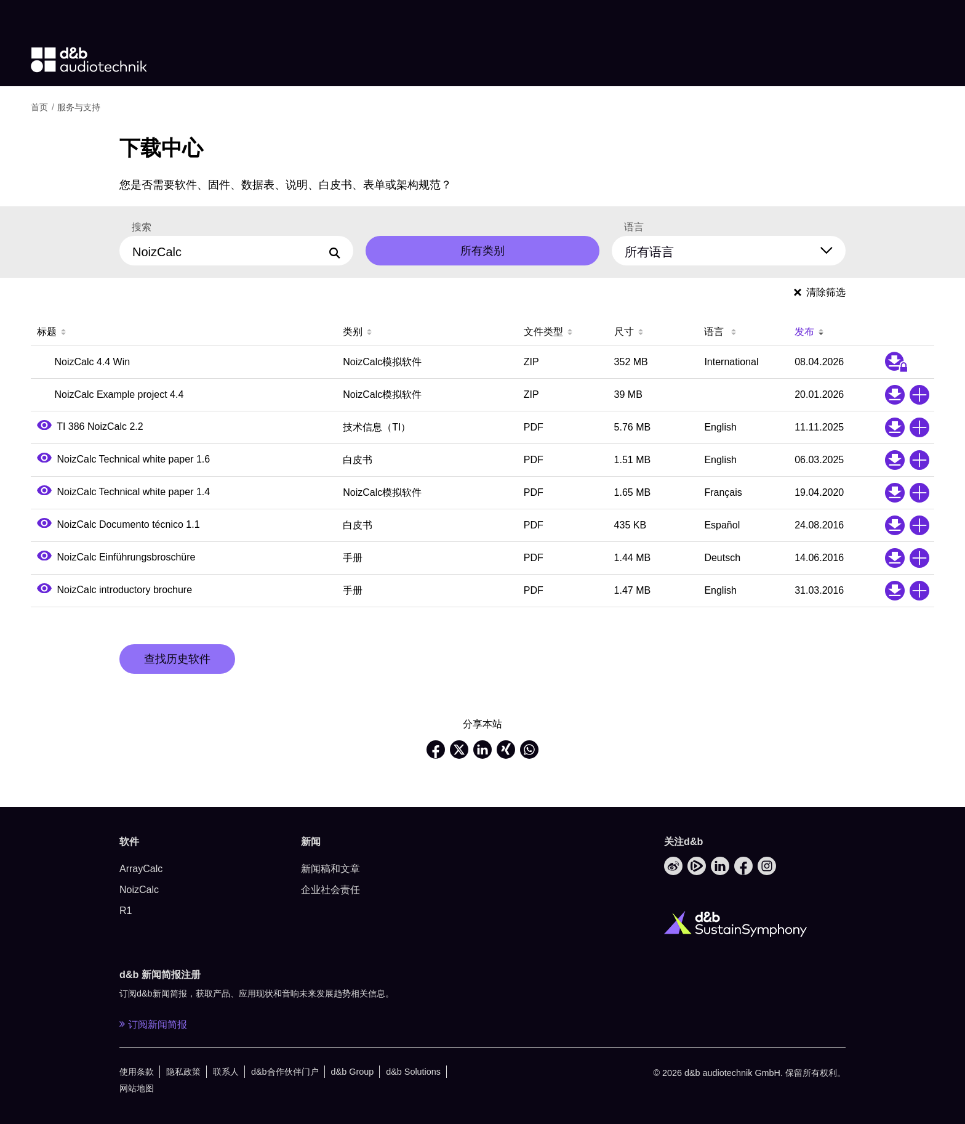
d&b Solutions (413, 1072)
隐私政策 (183, 1072)
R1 (125, 910)
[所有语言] (736, 249)
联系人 (226, 1072)
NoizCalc (139, 889)
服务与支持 (78, 107)
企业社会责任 (330, 889)
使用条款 (136, 1072)
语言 (634, 227)
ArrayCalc (140, 868)
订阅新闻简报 (153, 1024)
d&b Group (352, 1072)
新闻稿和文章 (330, 868)
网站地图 (136, 1088)
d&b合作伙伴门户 (285, 1072)
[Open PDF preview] (44, 426)
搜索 (141, 227)
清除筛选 (820, 292)
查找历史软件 (177, 659)
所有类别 (482, 251)
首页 (39, 107)
